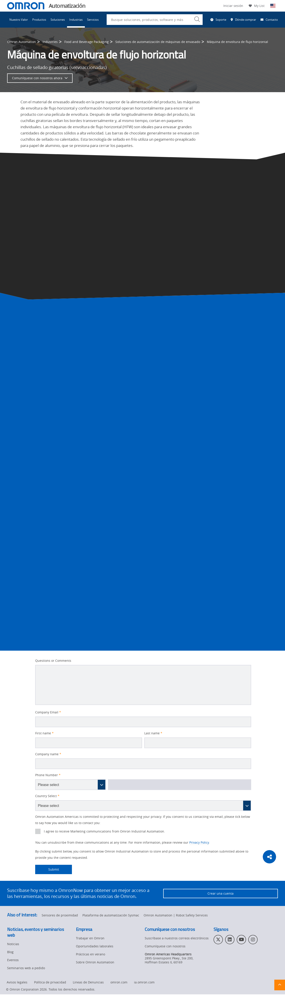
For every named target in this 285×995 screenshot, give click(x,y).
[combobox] (155, 19)
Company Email (48, 712)
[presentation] (38, 831)
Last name (153, 733)
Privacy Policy (199, 842)
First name (44, 733)
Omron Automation (21, 42)
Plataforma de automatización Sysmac (110, 916)
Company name (48, 754)
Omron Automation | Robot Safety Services (176, 916)
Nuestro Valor (18, 20)
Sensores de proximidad (60, 916)
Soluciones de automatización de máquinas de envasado (157, 42)
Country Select (47, 796)
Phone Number (48, 775)
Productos (39, 20)
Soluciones (58, 20)
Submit (47, 869)
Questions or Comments (53, 661)
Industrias (76, 20)
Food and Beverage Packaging (86, 42)
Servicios (93, 20)
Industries (50, 42)
